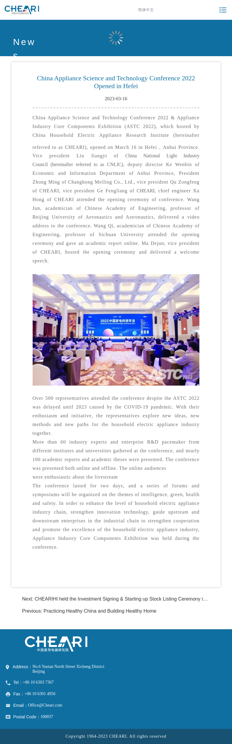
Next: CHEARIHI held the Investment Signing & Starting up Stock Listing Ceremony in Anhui (120, 598)
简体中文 (146, 10)
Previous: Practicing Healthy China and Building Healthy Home (89, 611)
